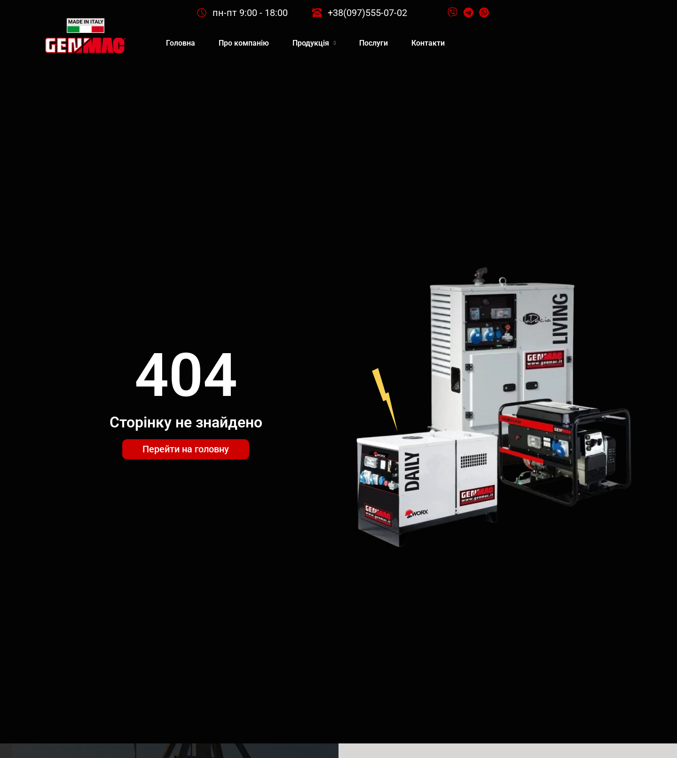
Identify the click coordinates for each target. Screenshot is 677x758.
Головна (180, 43)
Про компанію (244, 43)
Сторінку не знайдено (186, 422)
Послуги (373, 43)
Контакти (428, 43)
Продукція (314, 43)
